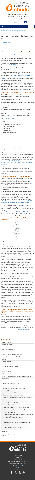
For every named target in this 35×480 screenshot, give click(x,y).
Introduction (20, 44)
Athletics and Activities (7, 344)
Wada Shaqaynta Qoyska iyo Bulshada (10, 366)
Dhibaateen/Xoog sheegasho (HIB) (10, 349)
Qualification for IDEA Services (11, 402)
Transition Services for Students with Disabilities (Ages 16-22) (18, 422)
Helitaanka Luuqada (6, 373)
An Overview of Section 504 (10, 404)
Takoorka (4, 359)
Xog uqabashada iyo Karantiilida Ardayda (11, 383)
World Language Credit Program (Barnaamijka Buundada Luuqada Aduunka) (17, 434)
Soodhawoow (4, 29)
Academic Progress (6, 342)
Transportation (5, 431)
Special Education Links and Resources (13, 427)
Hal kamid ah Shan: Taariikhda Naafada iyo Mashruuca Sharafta (16, 376)
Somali (30, 26)
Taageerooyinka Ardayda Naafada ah (11, 390)
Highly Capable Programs (7, 369)
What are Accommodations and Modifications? (14, 409)
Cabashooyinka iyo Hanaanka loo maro (10, 351)
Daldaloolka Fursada (6, 381)
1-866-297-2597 (24, 461)
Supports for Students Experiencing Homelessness (13, 388)
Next (25, 44)
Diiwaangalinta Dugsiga (7, 364)
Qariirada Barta (17, 469)
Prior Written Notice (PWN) (10, 412)
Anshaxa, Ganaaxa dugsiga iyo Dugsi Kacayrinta (13, 356)
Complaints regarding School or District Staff (12, 354)
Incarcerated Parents (6, 371)
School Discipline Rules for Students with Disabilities (16, 420)
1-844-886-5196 (19, 465)
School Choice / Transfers (7, 385)
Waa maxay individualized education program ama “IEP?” (17, 407)
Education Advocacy (6, 361)
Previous (14, 44)
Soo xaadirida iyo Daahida (8, 347)
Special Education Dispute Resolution (12, 424)
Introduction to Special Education (11, 392)
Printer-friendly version (6, 42)
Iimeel (17, 467)
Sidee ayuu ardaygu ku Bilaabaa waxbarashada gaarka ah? (17, 400)
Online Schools (5, 378)
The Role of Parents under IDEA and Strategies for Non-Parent (18, 397)
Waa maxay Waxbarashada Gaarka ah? (13, 395)
